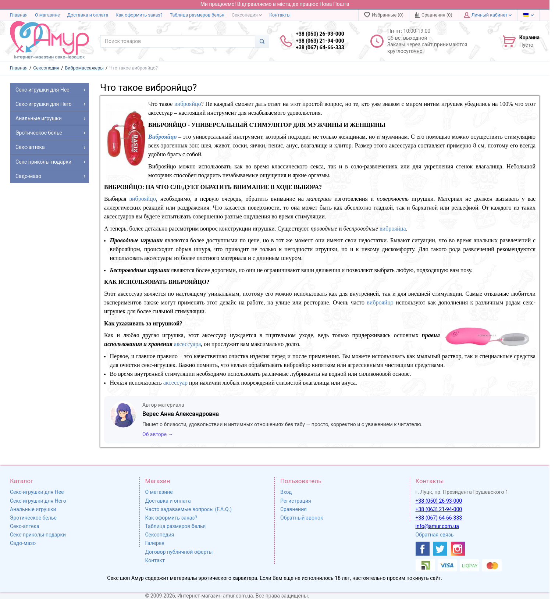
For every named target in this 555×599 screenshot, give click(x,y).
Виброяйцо (162, 136)
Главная (19, 15)
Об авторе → (157, 434)
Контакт (155, 560)
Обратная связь (435, 535)
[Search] (262, 41)
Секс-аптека (24, 526)
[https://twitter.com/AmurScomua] (440, 549)
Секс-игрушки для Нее (37, 492)
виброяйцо (187, 104)
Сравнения (293, 509)
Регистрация (295, 501)
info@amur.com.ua (437, 526)
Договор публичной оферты (179, 552)
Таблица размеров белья (197, 15)
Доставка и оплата (87, 15)
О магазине (47, 15)
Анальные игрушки (33, 509)
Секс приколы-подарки (38, 535)
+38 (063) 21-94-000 (439, 509)
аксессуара (187, 344)
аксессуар (175, 382)
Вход (286, 492)
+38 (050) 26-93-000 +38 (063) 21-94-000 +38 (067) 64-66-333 (320, 40)
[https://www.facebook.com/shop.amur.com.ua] (423, 549)
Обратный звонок (301, 518)
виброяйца (393, 228)
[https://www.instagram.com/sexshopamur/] (458, 549)
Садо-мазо (23, 543)
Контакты (280, 15)
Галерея (154, 543)
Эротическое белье (33, 518)
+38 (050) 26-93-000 (439, 501)
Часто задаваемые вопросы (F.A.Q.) (188, 509)
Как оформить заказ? (138, 15)
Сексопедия (247, 15)
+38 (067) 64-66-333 (439, 518)
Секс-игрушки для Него (38, 501)
